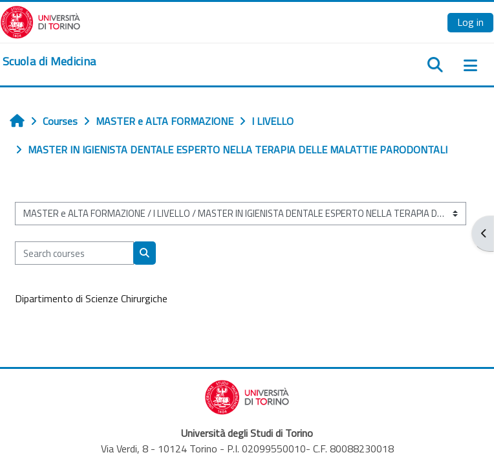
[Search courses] (74, 253)
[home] (49, 61)
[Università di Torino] (40, 20)
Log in (470, 22)
